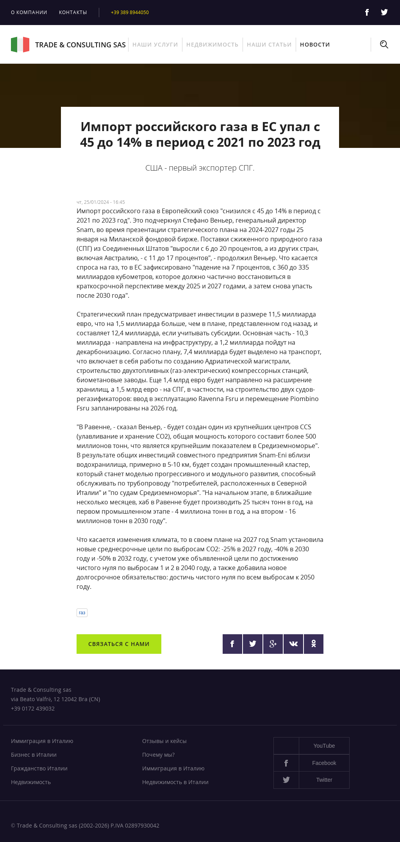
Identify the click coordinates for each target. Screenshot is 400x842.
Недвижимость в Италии (175, 782)
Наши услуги (155, 44)
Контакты (73, 12)
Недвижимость (212, 44)
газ (82, 612)
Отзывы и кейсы (164, 741)
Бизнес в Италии (34, 754)
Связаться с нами (119, 644)
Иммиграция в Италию (42, 741)
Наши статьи (269, 44)
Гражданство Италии (39, 768)
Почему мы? (158, 754)
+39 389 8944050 (130, 12)
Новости (315, 44)
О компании (29, 12)
